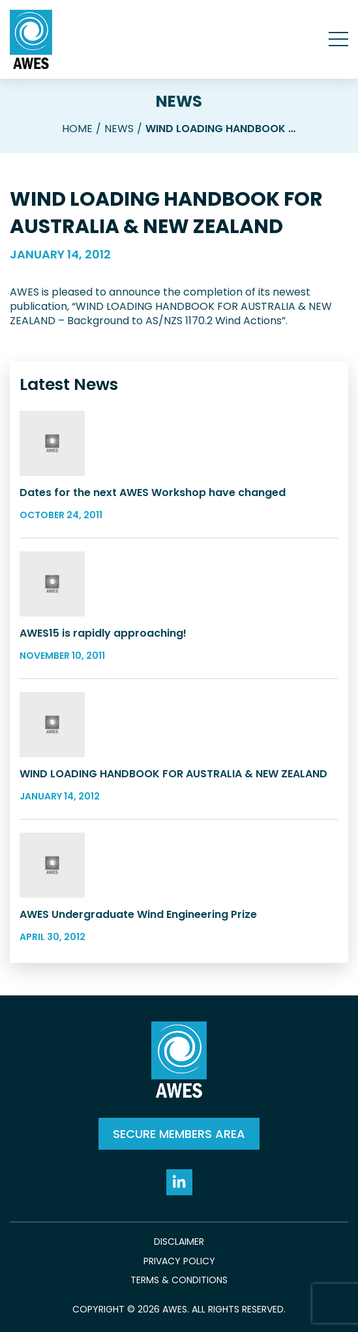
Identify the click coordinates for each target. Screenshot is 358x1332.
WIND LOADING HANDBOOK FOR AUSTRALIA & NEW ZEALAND (173, 773)
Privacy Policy (179, 1261)
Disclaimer (179, 1242)
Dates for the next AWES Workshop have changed (153, 492)
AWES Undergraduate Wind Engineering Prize (138, 914)
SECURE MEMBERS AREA (179, 1134)
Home (77, 128)
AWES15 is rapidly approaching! (103, 633)
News (179, 101)
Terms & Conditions (179, 1280)
